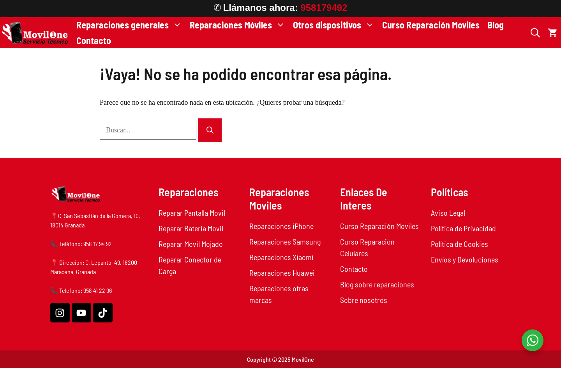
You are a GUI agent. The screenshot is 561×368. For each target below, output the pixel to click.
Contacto (93, 40)
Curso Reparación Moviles (431, 24)
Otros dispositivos (335, 25)
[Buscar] (210, 130)
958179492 (323, 7)
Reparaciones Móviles (239, 25)
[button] (535, 32)
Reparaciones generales (131, 25)
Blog (495, 24)
